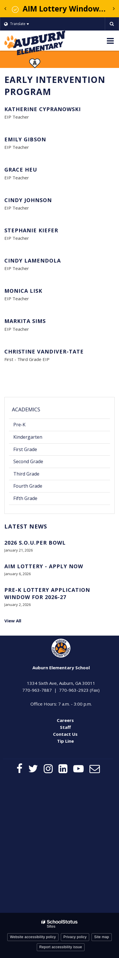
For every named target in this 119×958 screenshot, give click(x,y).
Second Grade (28, 461)
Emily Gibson (25, 139)
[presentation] (5, 8)
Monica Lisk (23, 290)
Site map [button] (101, 937)
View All (12, 621)
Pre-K (19, 424)
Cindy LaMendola (32, 260)
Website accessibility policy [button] (33, 937)
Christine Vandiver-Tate (44, 351)
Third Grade (26, 474)
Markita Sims (25, 321)
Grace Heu (20, 169)
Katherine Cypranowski (42, 109)
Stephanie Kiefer (31, 230)
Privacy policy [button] (75, 937)
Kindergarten (27, 437)
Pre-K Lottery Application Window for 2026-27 (47, 593)
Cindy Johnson (28, 200)
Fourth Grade (27, 486)
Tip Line (65, 741)
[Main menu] (110, 41)
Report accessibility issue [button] (60, 947)
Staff (65, 727)
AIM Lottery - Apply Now (43, 566)
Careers (65, 720)
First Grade (25, 449)
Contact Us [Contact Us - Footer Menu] (65, 734)
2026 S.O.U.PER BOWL (35, 542)
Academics (26, 409)
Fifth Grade (25, 498)
